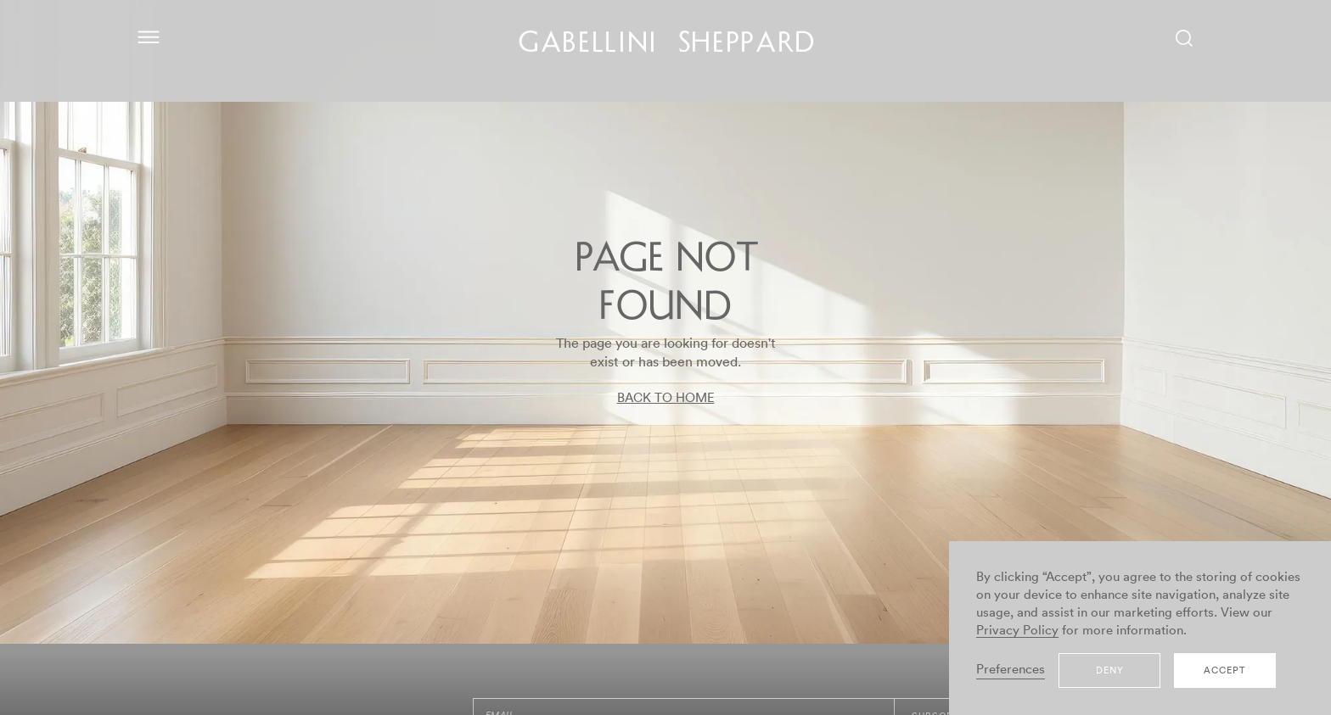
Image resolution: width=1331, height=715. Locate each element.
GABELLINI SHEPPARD (668, 45)
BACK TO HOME (666, 398)
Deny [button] (1110, 670)
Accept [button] (1225, 670)
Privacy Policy (1017, 630)
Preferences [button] (1010, 669)
